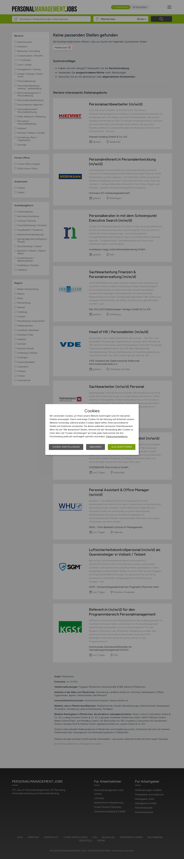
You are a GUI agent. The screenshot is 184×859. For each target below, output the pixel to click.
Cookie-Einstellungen (66, 447)
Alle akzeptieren (121, 447)
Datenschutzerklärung (117, 436)
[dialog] (92, 429)
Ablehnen (95, 447)
